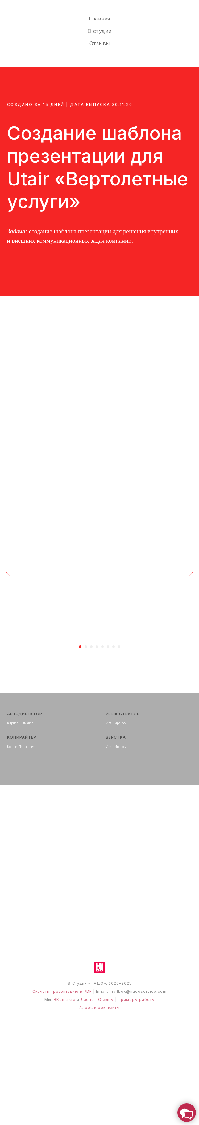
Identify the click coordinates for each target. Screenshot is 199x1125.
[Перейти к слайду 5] (102, 646)
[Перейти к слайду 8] (119, 646)
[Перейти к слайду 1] (80, 646)
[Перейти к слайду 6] (108, 646)
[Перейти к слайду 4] (97, 646)
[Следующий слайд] (191, 572)
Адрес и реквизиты (99, 1007)
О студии (100, 31)
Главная (99, 18)
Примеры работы (136, 999)
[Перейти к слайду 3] (91, 646)
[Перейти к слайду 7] (113, 646)
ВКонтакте (65, 999)
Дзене (87, 999)
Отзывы (99, 43)
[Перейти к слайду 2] (86, 646)
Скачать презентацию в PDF (62, 991)
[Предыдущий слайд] (8, 572)
